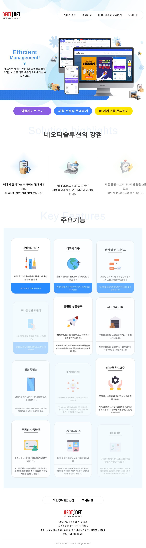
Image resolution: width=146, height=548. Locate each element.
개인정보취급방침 (63, 500)
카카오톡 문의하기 (115, 111)
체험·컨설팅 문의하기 (73, 111)
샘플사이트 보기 (31, 111)
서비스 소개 (69, 15)
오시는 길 (87, 500)
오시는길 (132, 15)
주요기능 (86, 15)
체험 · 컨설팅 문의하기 (109, 15)
